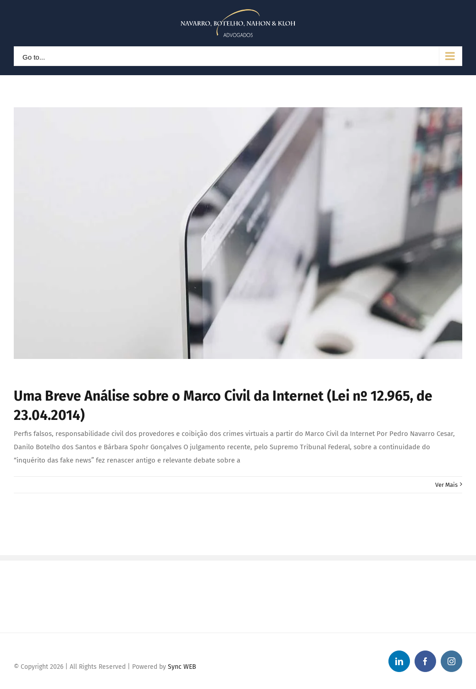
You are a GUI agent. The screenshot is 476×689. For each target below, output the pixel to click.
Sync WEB (182, 667)
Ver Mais (446, 484)
